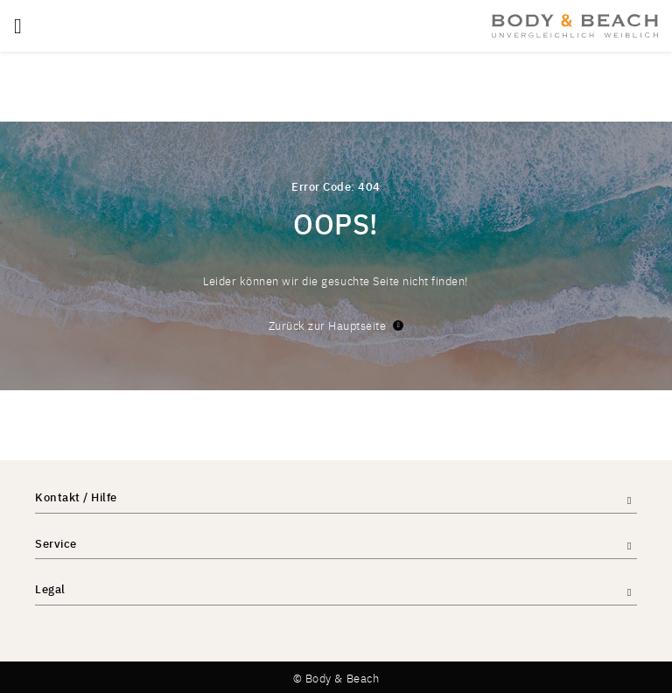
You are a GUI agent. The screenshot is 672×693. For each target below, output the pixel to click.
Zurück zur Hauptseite (336, 325)
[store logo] (575, 25)
